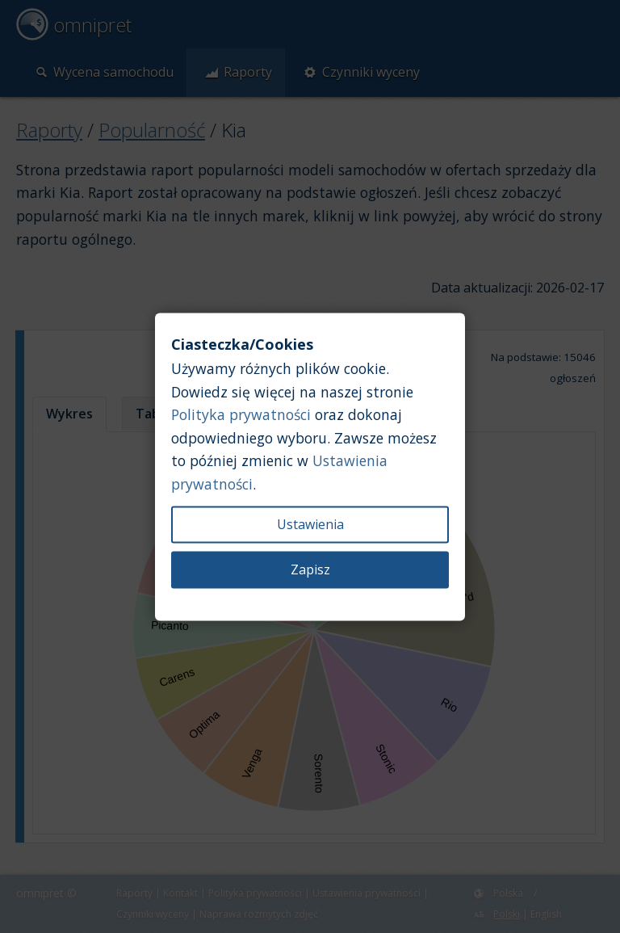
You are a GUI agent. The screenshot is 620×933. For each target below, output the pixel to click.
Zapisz (310, 569)
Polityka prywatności (241, 415)
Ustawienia (310, 524)
